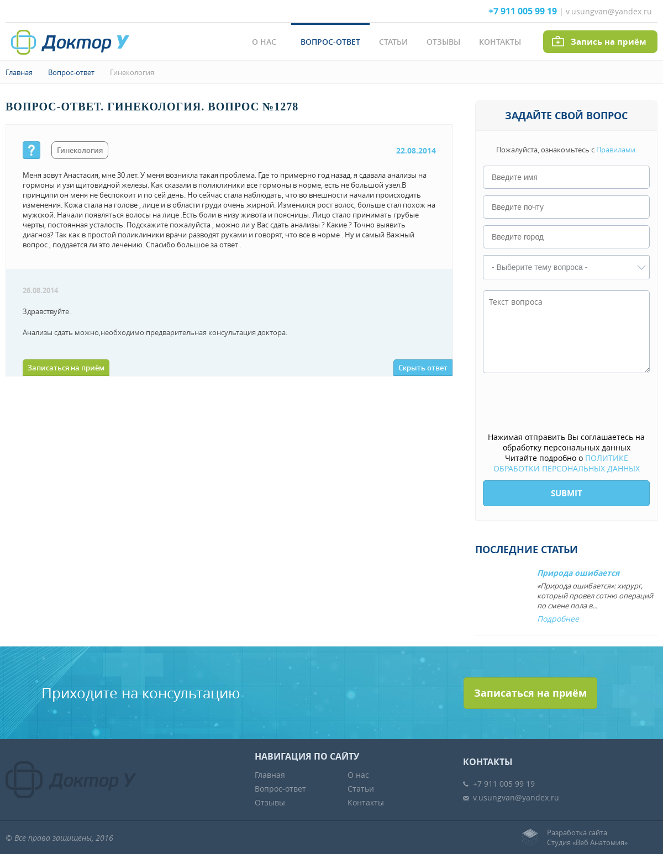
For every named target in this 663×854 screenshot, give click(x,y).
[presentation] (567, 403)
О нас (264, 41)
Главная (19, 72)
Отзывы (443, 41)
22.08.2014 (416, 150)
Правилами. (616, 150)
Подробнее (558, 618)
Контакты (500, 41)
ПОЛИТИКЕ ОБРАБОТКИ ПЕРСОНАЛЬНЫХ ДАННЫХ (566, 463)
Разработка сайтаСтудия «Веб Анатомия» (587, 837)
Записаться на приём (66, 368)
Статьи (393, 41)
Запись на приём (608, 41)
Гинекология (132, 72)
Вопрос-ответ (330, 41)
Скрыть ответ (423, 368)
